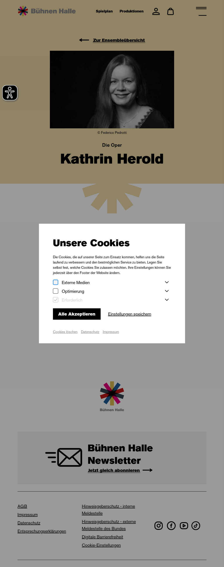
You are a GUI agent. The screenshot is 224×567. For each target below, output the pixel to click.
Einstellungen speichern (129, 314)
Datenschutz (90, 332)
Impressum (111, 332)
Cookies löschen (65, 332)
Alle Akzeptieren (76, 314)
